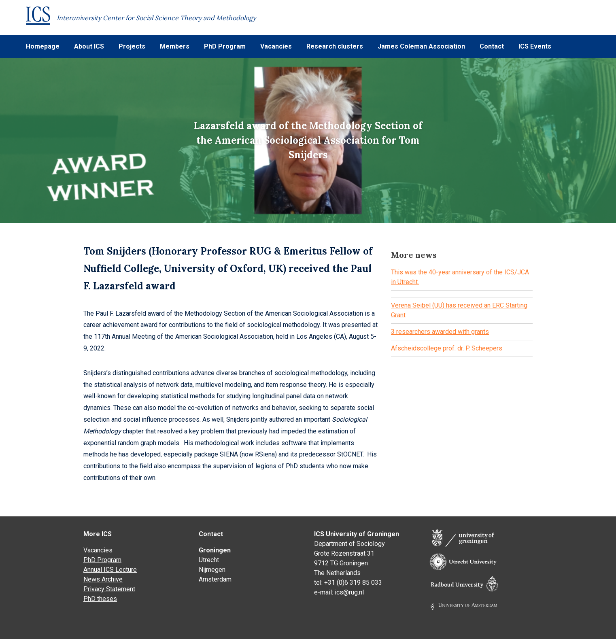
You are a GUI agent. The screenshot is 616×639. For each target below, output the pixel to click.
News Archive (103, 579)
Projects (132, 46)
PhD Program (225, 46)
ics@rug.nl (349, 592)
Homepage (42, 46)
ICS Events (534, 46)
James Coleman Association (421, 46)
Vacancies (276, 46)
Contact (492, 46)
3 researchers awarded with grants (440, 331)
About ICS (89, 46)
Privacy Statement (109, 589)
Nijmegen (212, 569)
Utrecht (209, 560)
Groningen (215, 550)
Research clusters (334, 46)
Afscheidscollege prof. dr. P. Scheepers (446, 348)
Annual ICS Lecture (110, 569)
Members (174, 46)
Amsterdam (215, 579)
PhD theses (100, 599)
